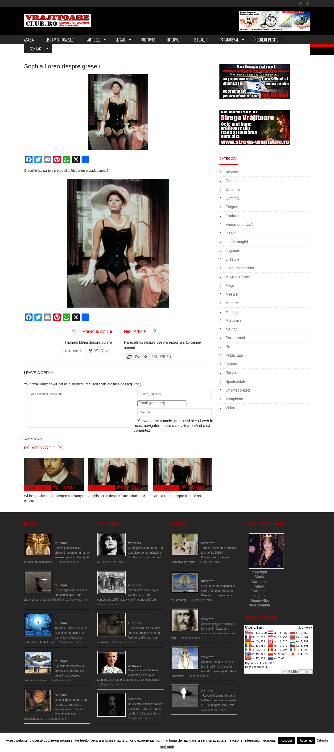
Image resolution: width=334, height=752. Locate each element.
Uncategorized (238, 390)
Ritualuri (201, 40)
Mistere (232, 303)
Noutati (232, 329)
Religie (231, 364)
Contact (36, 49)
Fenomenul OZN (239, 224)
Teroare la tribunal (139, 694)
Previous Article (97, 331)
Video (230, 408)
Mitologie (233, 312)
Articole (93, 40)
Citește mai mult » (69, 562)
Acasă (29, 40)
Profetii (231, 347)
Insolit (230, 233)
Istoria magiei (237, 242)
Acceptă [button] (286, 740)
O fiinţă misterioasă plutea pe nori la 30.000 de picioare (71, 576)
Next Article (135, 331)
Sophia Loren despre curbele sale (178, 496)
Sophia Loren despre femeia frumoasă (116, 496)
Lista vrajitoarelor (60, 40)
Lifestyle (232, 259)
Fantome (233, 216)
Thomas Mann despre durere (88, 342)
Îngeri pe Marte (210, 686)
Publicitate (234, 355)
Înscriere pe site (266, 40)
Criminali (233, 198)
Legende (233, 251)
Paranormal (229, 40)
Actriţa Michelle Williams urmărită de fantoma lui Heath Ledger (143, 657)
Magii (230, 286)
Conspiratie (235, 181)
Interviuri (174, 40)
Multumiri (148, 40)
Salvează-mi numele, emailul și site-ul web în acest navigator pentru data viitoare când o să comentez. (173, 425)
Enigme (232, 207)
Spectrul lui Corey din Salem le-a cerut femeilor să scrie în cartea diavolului (145, 576)
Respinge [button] (306, 740)
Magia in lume (237, 277)
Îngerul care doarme (68, 690)
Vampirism (234, 399)
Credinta (233, 190)
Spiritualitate (74, 351)
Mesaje (120, 40)
